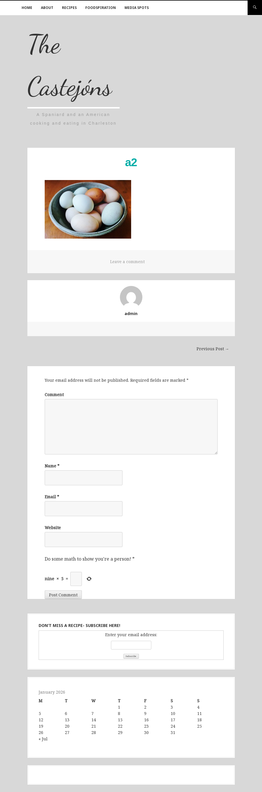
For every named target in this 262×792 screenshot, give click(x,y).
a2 (131, 162)
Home (27, 7)
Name (52, 466)
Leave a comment (127, 261)
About (47, 7)
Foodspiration (100, 7)
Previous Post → (213, 348)
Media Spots (137, 7)
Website (53, 527)
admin (131, 313)
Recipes (69, 7)
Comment (54, 394)
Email (52, 496)
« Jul (43, 739)
